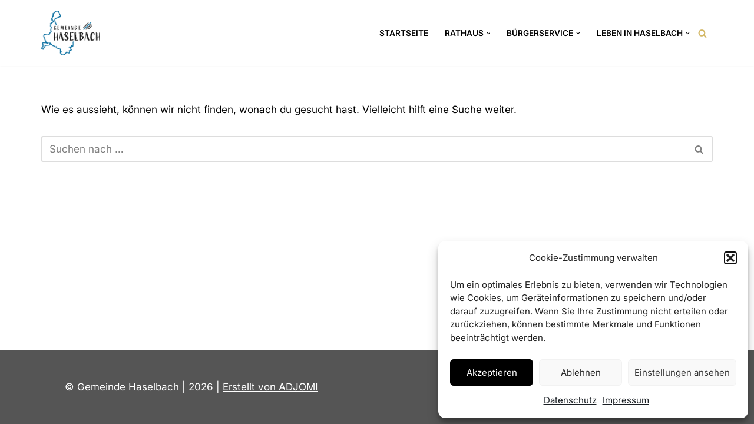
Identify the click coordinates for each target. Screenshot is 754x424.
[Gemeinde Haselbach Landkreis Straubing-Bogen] (70, 33)
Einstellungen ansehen (682, 372)
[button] (730, 258)
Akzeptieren (492, 372)
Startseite (403, 33)
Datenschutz (570, 400)
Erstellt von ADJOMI (270, 387)
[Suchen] (702, 33)
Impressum (626, 400)
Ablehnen (581, 372)
